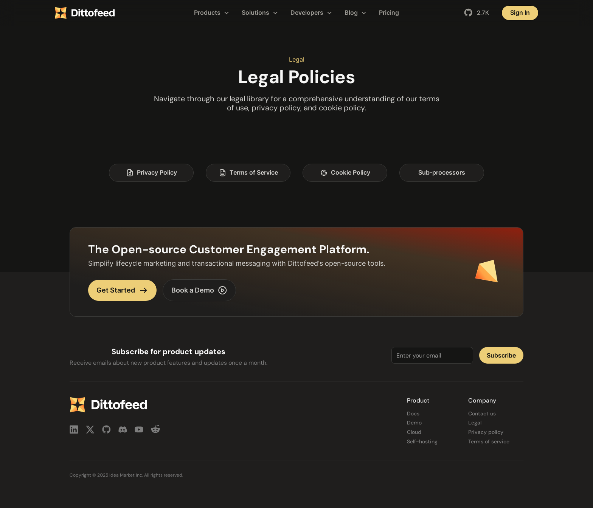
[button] (212, 12)
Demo (414, 423)
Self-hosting (422, 441)
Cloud (414, 432)
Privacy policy (485, 432)
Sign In (520, 12)
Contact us (482, 413)
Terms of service (488, 441)
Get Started (122, 290)
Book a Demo (199, 290)
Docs (413, 413)
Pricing (389, 12)
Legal (474, 423)
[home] (104, 13)
